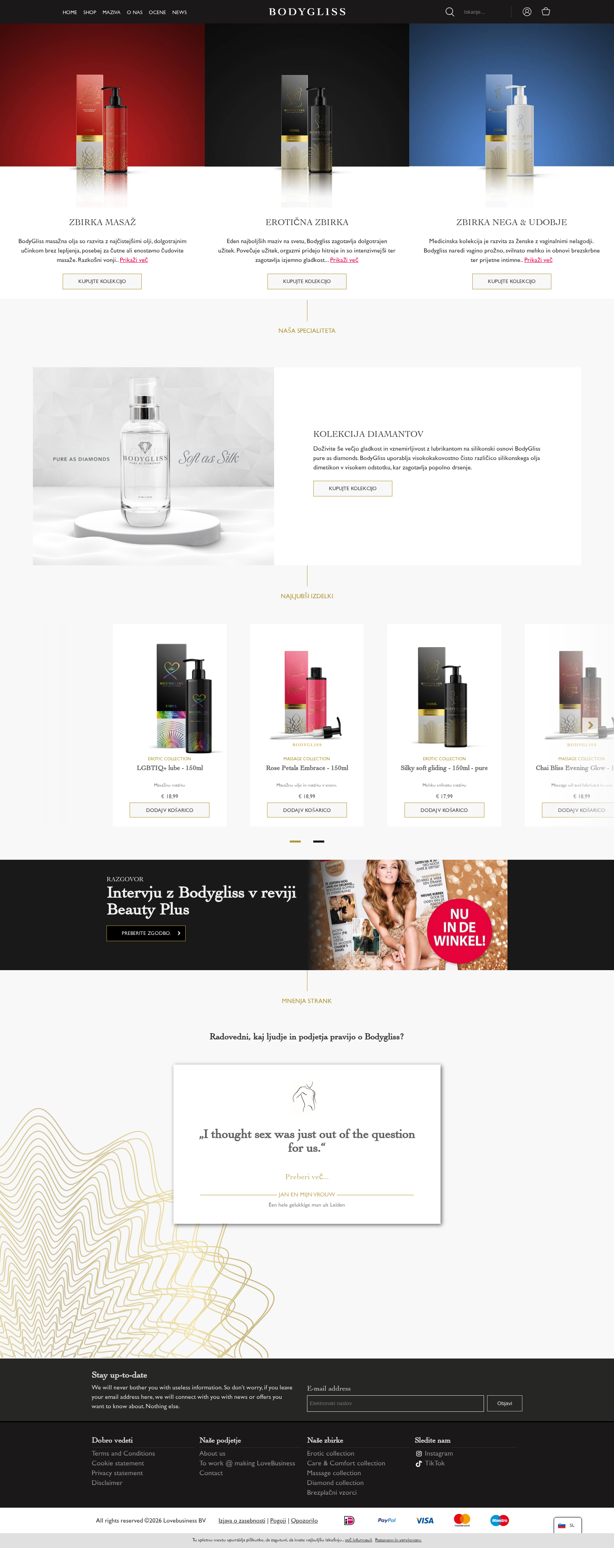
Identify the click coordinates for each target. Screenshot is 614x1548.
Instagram (439, 1454)
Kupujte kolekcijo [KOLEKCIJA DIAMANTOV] (353, 489)
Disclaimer (107, 1483)
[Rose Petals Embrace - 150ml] (307, 698)
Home (70, 13)
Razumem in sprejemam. (398, 1540)
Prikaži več (134, 260)
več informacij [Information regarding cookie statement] (358, 1540)
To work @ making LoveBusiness (247, 1464)
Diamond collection (335, 1483)
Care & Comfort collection (346, 1464)
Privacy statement (117, 1473)
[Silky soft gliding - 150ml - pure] (444, 698)
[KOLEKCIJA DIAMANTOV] (153, 466)
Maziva (112, 13)
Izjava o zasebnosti (242, 1521)
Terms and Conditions (123, 1454)
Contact (211, 1473)
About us (212, 1454)
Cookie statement (118, 1464)
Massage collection (334, 1473)
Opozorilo (304, 1521)
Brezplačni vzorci (332, 1493)
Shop (89, 13)
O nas (135, 13)
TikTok (435, 1464)
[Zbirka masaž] (102, 115)
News (179, 13)
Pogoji (278, 1521)
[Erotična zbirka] (307, 115)
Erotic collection (330, 1454)
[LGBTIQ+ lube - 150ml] (170, 698)
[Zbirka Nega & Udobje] (511, 115)
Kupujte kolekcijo (102, 282)
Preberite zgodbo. (146, 933)
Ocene (157, 13)
